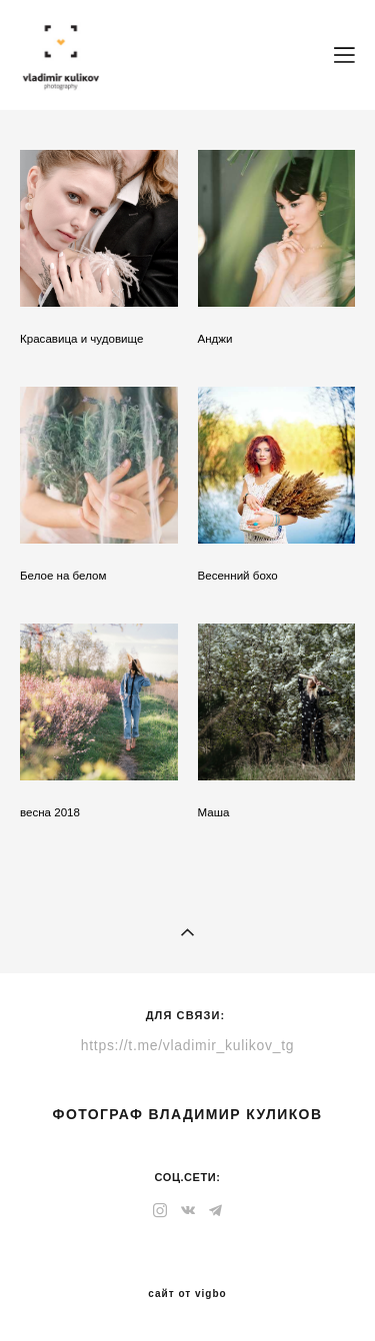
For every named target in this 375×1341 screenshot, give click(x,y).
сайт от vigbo (187, 1294)
